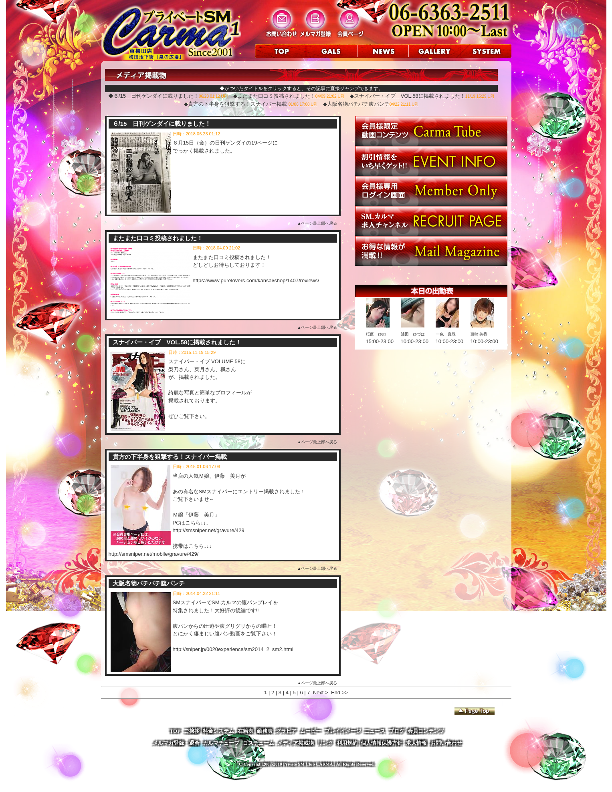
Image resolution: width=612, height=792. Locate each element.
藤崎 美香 (479, 334)
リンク (325, 743)
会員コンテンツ (426, 731)
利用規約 (347, 743)
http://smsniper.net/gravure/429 (208, 530)
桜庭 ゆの (376, 334)
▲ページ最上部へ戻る (317, 223)
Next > (320, 692)
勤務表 (265, 731)
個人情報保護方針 (381, 743)
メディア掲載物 (295, 743)
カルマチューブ (221, 743)
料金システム (218, 731)
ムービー (310, 731)
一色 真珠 (446, 334)
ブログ (396, 731)
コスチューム (258, 743)
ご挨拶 (192, 731)
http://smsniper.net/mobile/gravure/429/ (154, 554)
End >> (339, 692)
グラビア (286, 731)
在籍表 (245, 731)
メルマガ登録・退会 (176, 743)
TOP (175, 731)
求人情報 (416, 743)
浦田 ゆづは (413, 334)
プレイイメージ (343, 731)
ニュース (374, 731)
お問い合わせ (446, 743)
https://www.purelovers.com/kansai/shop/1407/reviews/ (256, 280)
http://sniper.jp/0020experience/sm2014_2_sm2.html (233, 649)
